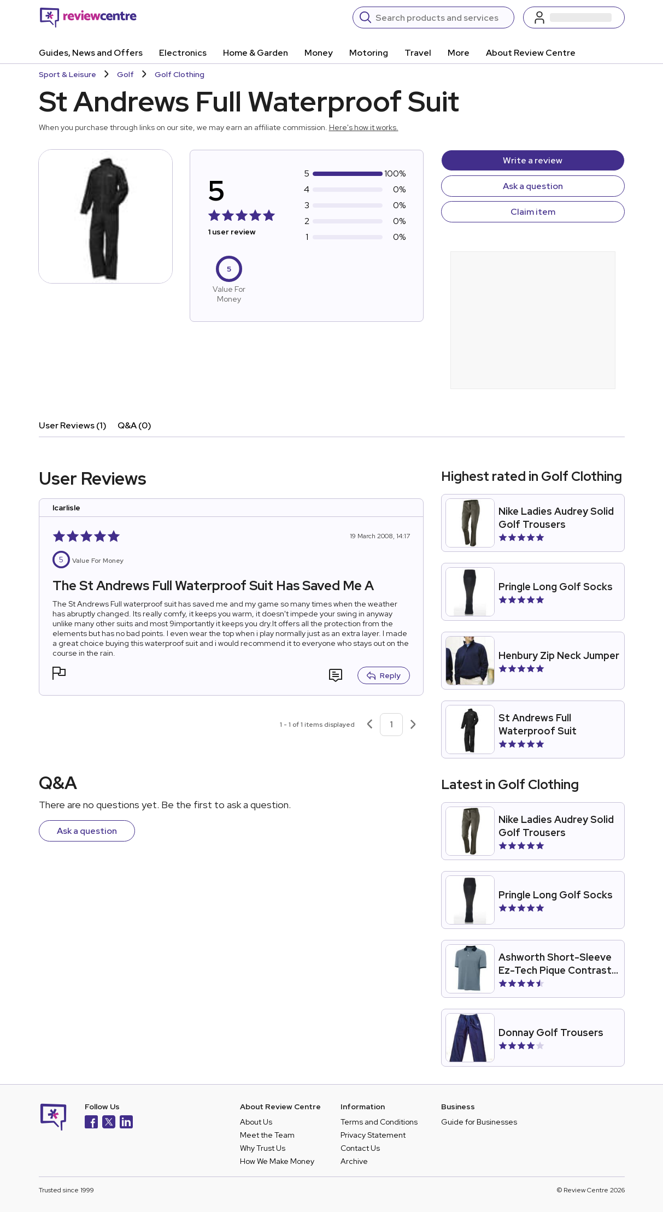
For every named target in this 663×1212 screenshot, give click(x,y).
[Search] (441, 17)
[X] (108, 1123)
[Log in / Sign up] (574, 17)
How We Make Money (277, 1161)
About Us (256, 1122)
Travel (417, 52)
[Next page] (413, 724)
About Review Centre (531, 52)
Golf (125, 74)
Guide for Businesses (479, 1122)
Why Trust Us (262, 1148)
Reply (384, 675)
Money (318, 52)
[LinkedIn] (126, 1123)
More (459, 52)
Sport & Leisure (67, 74)
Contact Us (360, 1148)
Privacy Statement (373, 1135)
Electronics (183, 52)
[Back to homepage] (88, 17)
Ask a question (533, 186)
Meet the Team (267, 1135)
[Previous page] (369, 724)
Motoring (368, 52)
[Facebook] (91, 1123)
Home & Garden (255, 52)
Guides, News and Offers (91, 52)
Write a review (532, 160)
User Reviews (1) (73, 425)
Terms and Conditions (379, 1122)
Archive (354, 1161)
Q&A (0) (134, 425)
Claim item (533, 211)
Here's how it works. (363, 127)
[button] (59, 675)
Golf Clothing (179, 74)
